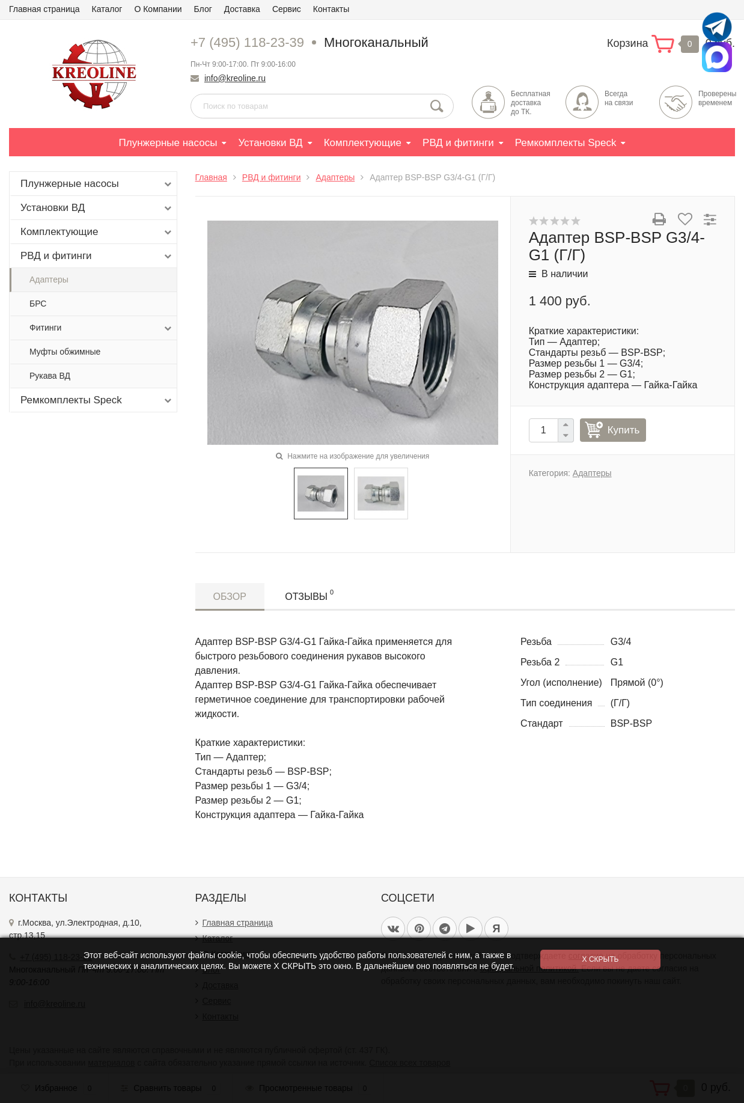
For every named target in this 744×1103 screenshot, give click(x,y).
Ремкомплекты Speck (566, 142)
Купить (624, 430)
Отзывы (309, 594)
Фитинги (101, 328)
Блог (203, 9)
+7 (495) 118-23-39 (247, 42)
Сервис (286, 9)
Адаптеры (49, 279)
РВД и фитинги (458, 142)
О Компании (157, 9)
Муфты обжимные (64, 351)
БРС (37, 303)
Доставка (242, 9)
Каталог (107, 9)
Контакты (331, 9)
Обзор (229, 596)
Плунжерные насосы (168, 142)
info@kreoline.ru (235, 78)
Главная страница (44, 9)
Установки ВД (270, 142)
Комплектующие (362, 142)
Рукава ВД (49, 375)
